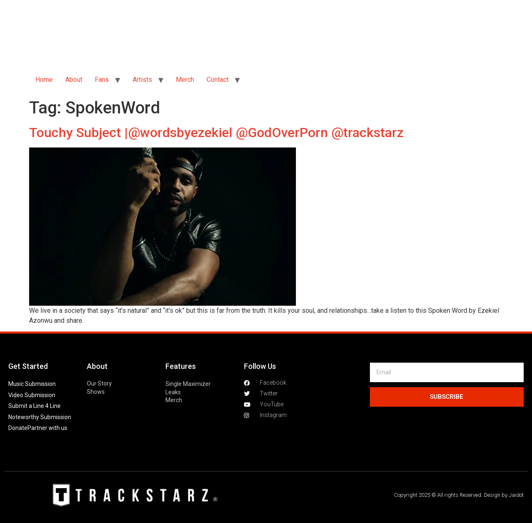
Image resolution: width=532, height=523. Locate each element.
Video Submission (31, 395)
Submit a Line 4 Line (34, 406)
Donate (17, 428)
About (73, 79)
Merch (185, 79)
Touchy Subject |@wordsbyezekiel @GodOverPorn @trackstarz (216, 132)
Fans (102, 79)
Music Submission (32, 384)
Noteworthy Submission (39, 417)
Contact (218, 79)
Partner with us (47, 428)
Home (44, 79)
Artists (142, 79)
